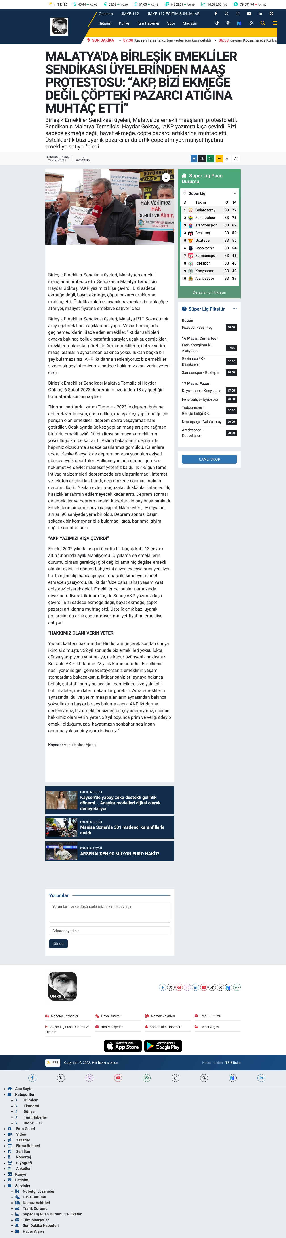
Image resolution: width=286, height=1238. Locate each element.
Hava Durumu (108, 1016)
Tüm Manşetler (109, 1027)
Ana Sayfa (20, 1088)
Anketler (19, 1168)
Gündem (106, 13)
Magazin (190, 23)
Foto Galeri (21, 1128)
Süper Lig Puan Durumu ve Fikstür (67, 1029)
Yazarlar (19, 1140)
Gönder (58, 943)
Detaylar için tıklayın (209, 292)
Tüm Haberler (148, 23)
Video (17, 1134)
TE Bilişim (233, 1063)
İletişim (105, 23)
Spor (171, 23)
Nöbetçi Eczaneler (61, 1016)
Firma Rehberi (24, 1145)
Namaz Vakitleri (160, 1016)
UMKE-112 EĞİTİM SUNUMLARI (173, 13)
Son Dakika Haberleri (163, 1027)
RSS (52, 1063)
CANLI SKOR (209, 459)
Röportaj (19, 1157)
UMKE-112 (130, 13)
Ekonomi (27, 1106)
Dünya (25, 1111)
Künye (124, 23)
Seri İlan (19, 1151)
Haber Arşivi (207, 1027)
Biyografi (20, 1163)
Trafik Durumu (208, 1016)
